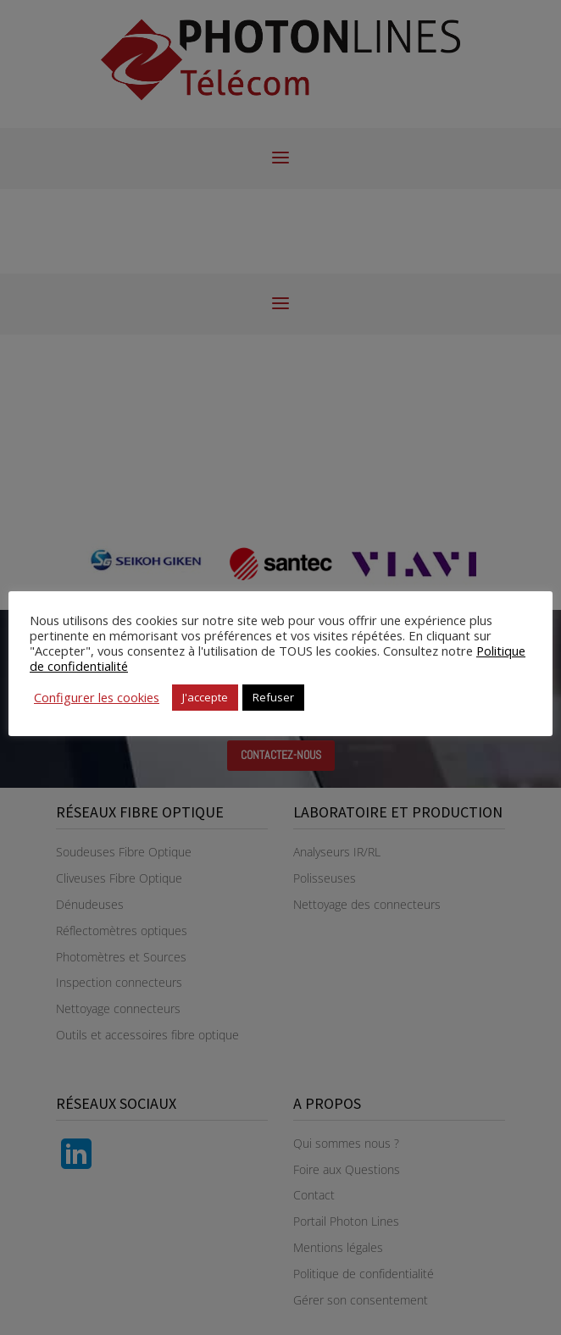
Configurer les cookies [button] (96, 697)
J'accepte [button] (205, 697)
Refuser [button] (273, 697)
